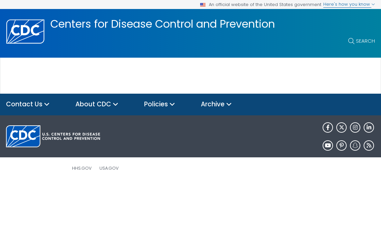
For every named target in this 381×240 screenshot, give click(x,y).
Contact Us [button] (28, 104)
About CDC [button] (96, 104)
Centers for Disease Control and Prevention (162, 24)
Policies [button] (159, 104)
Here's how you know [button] (349, 4)
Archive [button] (216, 104)
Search (365, 40)
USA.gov (109, 168)
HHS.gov (82, 168)
